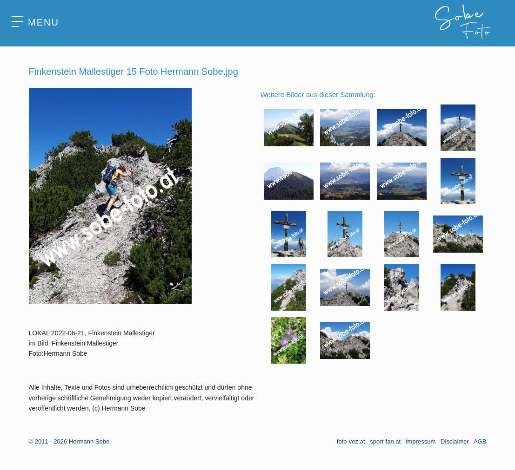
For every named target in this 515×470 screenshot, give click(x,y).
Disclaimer (455, 441)
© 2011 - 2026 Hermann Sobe (69, 441)
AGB (480, 441)
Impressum (420, 441)
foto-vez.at (351, 441)
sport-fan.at (385, 441)
